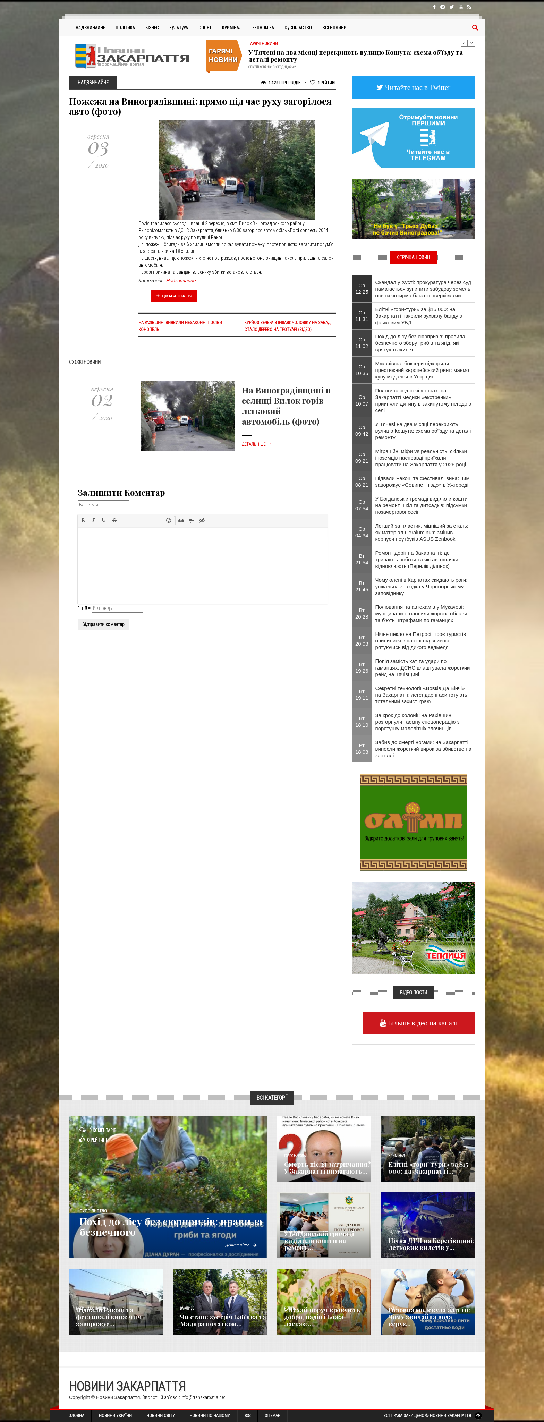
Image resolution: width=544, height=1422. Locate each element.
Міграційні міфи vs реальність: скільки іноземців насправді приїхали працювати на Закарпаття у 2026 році (421, 457)
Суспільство (298, 27)
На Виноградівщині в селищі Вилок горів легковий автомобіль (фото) (286, 405)
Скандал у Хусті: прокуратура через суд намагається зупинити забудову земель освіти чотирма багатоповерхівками (423, 288)
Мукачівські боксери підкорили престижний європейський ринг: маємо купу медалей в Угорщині (422, 370)
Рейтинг (323, 82)
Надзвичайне (90, 27)
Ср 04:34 (361, 532)
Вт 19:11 (361, 694)
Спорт (205, 27)
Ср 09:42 (361, 430)
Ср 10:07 (361, 400)
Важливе (187, 1308)
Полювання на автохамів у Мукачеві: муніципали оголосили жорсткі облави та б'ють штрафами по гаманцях (421, 613)
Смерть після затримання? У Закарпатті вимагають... (327, 1167)
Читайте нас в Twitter (417, 87)
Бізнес (152, 27)
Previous (464, 43)
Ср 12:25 (361, 288)
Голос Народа (295, 1156)
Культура (178, 27)
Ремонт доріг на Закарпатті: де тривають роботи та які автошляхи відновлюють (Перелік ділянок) (416, 559)
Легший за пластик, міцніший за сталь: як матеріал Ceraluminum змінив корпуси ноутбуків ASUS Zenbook (421, 532)
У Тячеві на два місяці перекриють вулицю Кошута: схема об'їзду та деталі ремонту (355, 55)
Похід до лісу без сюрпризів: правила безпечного (151, 1226)
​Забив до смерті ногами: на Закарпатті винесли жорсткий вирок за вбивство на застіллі (423, 748)
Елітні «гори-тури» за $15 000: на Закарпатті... (428, 1167)
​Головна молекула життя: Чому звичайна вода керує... (429, 1317)
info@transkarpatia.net (203, 1397)
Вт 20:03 (361, 640)
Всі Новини (334, 27)
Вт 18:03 (361, 748)
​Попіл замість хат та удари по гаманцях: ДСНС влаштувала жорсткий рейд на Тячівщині (422, 667)
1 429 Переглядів (281, 82)
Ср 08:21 (361, 481)
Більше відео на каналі (422, 1023)
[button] (83, 520)
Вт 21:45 (361, 586)
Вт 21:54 (361, 559)
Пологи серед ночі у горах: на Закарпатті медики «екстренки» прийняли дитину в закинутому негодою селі (423, 400)
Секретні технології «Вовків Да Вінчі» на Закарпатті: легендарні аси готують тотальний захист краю (421, 694)
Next (471, 43)
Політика (125, 27)
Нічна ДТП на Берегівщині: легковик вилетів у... (431, 1244)
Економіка (263, 27)
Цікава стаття (174, 296)
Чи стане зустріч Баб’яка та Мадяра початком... (223, 1320)
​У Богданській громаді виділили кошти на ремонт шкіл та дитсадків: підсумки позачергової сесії (421, 505)
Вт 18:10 (361, 721)
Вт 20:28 (361, 613)
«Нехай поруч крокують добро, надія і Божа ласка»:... (322, 1317)
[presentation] (83, 520)
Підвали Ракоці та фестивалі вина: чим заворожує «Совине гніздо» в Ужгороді (422, 481)
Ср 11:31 (361, 315)
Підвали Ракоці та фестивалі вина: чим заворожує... (109, 1317)
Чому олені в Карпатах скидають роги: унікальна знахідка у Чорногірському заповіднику (421, 586)
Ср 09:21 (361, 457)
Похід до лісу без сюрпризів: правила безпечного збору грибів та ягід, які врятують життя (420, 342)
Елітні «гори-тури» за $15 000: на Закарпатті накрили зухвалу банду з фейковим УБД (418, 315)
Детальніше (257, 444)
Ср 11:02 (361, 343)
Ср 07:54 (361, 505)
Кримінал (232, 27)
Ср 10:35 (361, 370)
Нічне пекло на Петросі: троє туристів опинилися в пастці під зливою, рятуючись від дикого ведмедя (420, 640)
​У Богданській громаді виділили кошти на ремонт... (319, 1240)
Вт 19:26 (361, 667)
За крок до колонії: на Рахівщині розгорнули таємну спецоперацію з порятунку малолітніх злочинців (417, 721)
